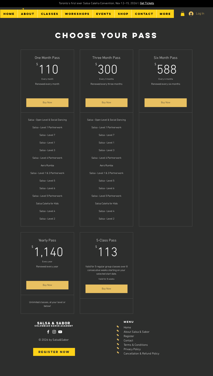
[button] (27, 14)
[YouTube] (60, 331)
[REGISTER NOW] (54, 352)
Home (127, 327)
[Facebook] (48, 331)
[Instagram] (54, 331)
